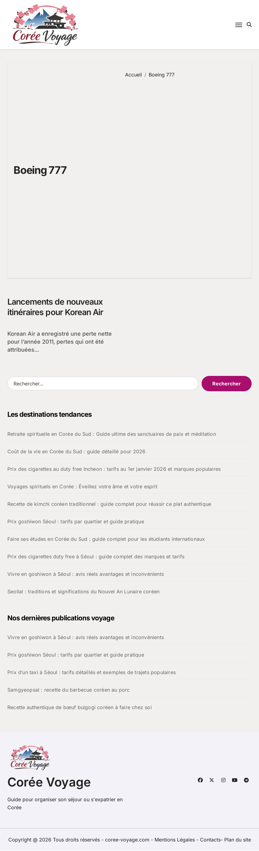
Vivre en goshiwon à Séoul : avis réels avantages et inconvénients (85, 574)
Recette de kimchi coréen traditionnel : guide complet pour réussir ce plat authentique (109, 504)
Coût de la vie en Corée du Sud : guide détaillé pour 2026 (76, 452)
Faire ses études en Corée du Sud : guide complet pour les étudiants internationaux (106, 539)
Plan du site (237, 840)
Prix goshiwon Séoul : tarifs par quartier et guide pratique (75, 522)
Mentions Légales (175, 840)
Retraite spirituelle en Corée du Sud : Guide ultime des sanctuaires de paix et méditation (111, 434)
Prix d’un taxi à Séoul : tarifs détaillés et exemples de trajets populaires (91, 672)
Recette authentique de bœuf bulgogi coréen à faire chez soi (79, 708)
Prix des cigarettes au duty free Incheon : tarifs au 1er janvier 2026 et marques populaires (114, 469)
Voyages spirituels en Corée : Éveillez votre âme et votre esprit (82, 487)
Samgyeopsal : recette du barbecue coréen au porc (68, 690)
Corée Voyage (49, 782)
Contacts (210, 840)
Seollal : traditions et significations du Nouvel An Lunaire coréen (83, 592)
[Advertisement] (184, 173)
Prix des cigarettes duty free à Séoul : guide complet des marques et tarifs (95, 557)
